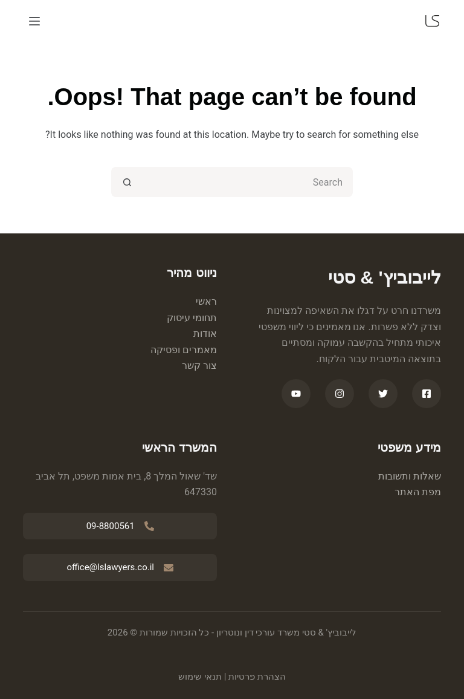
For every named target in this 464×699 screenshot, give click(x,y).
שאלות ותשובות (409, 476)
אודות (205, 333)
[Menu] (34, 21)
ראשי (206, 301)
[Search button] (126, 182)
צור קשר (199, 365)
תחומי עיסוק (192, 317)
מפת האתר (418, 492)
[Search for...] (247, 182)
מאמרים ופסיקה (183, 350)
